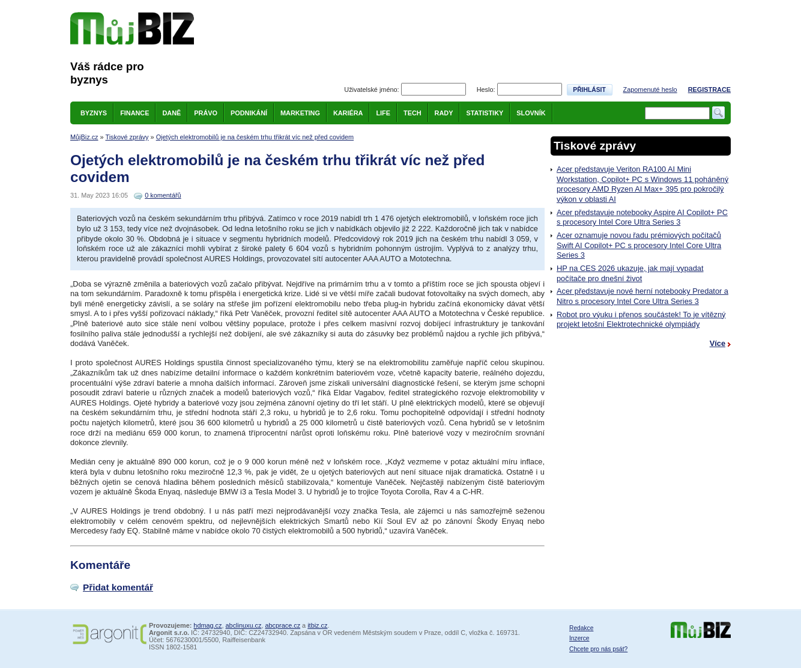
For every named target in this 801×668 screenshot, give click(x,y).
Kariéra (348, 113)
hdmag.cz (207, 625)
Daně (171, 113)
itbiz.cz (317, 625)
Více (717, 343)
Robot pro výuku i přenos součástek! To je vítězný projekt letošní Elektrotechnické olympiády (641, 319)
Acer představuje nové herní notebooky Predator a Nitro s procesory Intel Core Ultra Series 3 (642, 296)
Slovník (530, 113)
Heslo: (486, 89)
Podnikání (249, 113)
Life (383, 113)
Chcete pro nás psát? (598, 649)
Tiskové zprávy (126, 137)
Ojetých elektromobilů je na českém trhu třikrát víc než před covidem (255, 137)
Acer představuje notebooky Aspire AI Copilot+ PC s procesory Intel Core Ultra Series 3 (642, 217)
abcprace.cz (282, 625)
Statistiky (484, 113)
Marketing (300, 113)
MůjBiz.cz (84, 137)
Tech (413, 113)
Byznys (93, 113)
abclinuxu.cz (244, 625)
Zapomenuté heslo (650, 89)
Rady (444, 113)
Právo (205, 113)
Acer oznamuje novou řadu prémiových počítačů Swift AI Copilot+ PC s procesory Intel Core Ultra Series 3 (639, 245)
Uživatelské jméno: (371, 89)
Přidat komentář (118, 587)
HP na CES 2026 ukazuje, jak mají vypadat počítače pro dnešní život (630, 273)
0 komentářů (163, 195)
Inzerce (579, 638)
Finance (134, 113)
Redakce (581, 628)
